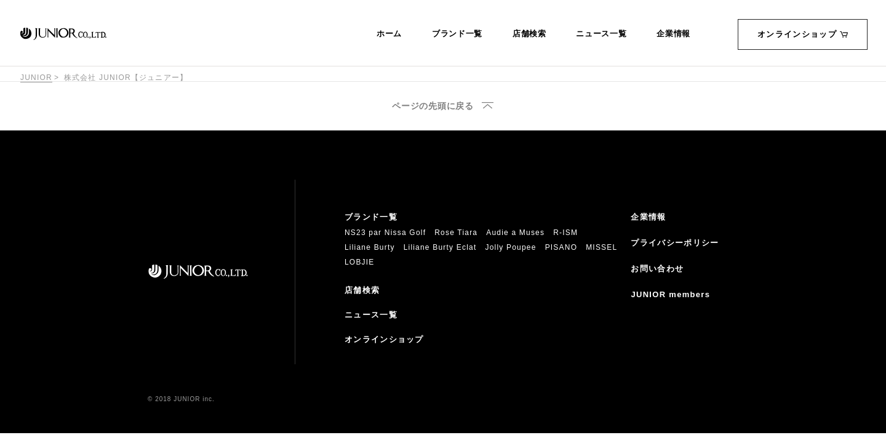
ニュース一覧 (601, 34)
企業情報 (673, 34)
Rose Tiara (455, 232)
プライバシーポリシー (675, 242)
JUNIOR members (670, 294)
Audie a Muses (515, 232)
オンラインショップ (802, 34)
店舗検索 (529, 34)
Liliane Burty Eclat (440, 247)
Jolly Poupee (511, 247)
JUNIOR (36, 77)
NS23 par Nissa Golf (385, 232)
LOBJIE (360, 262)
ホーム (389, 34)
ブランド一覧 (457, 34)
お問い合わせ (657, 268)
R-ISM (565, 232)
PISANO (561, 247)
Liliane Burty (370, 247)
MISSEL (601, 247)
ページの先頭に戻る (432, 106)
